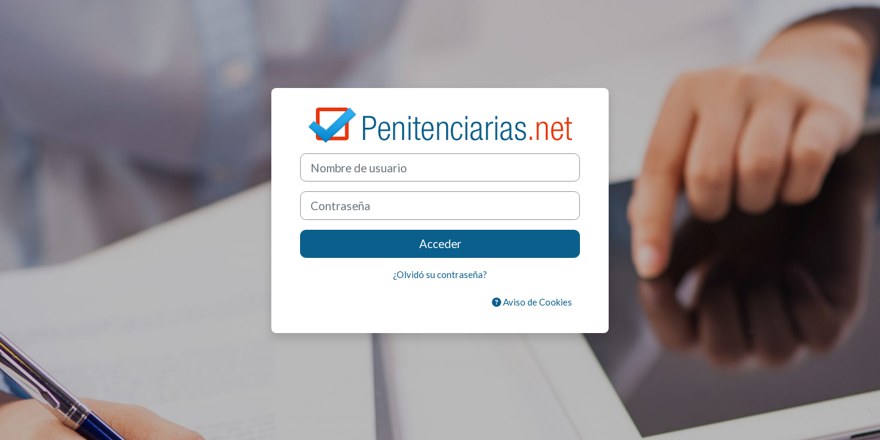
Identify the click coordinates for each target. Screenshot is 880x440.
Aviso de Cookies (532, 301)
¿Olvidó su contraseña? (440, 274)
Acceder (440, 244)
